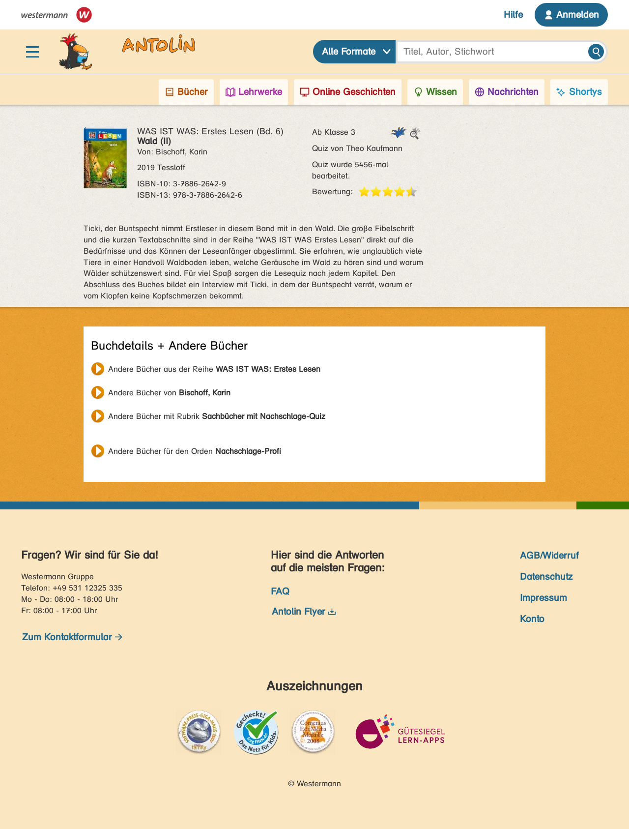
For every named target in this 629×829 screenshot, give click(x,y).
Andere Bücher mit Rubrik (216, 416)
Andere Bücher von (169, 392)
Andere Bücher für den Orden (194, 451)
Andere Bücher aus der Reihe (214, 369)
